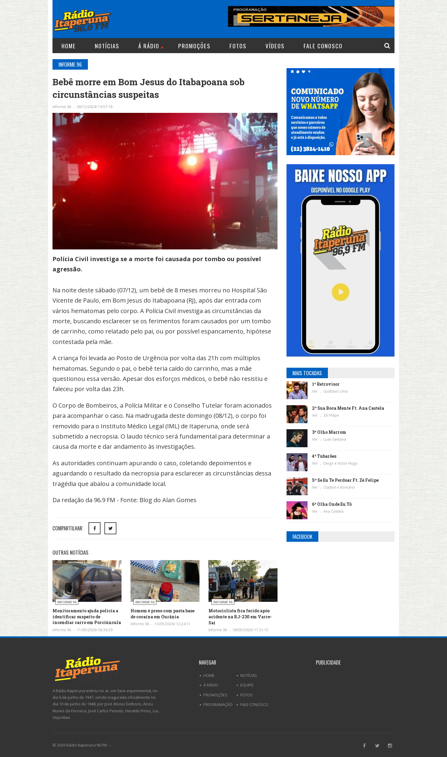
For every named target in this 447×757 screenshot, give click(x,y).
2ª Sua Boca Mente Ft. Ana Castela (348, 408)
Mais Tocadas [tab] (307, 373)
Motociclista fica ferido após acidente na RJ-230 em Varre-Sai (240, 616)
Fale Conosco (323, 45)
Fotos (238, 45)
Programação (217, 704)
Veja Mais (61, 717)
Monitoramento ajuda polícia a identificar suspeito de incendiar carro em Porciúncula (86, 616)
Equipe (247, 685)
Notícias (107, 45)
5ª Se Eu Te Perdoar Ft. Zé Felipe (345, 480)
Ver (315, 391)
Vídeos (275, 45)
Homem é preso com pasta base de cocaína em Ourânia (162, 614)
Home (69, 45)
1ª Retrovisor (326, 384)
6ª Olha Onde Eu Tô (332, 504)
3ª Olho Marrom (329, 432)
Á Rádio (150, 45)
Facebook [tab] (302, 536)
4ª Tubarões (324, 456)
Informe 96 (62, 106)
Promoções (194, 45)
